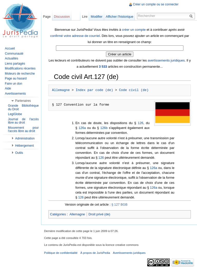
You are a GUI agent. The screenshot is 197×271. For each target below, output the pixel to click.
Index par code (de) (94, 90)
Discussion (62, 16)
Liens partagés (15, 63)
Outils (19, 153)
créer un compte (133, 30)
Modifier (97, 16)
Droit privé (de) (99, 214)
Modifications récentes (20, 68)
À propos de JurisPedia (95, 252)
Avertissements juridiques (129, 252)
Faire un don (13, 83)
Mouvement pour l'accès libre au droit (23, 129)
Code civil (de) (134, 90)
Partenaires (23, 101)
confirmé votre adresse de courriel (75, 36)
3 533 (103, 66)
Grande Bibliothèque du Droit (23, 107)
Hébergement (24, 145)
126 (140, 123)
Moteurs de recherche (20, 73)
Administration (25, 138)
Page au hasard (16, 78)
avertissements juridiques (166, 60)
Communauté (14, 53)
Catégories (58, 214)
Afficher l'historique (119, 16)
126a (82, 128)
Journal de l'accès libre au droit (23, 121)
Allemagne (61, 90)
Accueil (10, 48)
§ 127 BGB (119, 204)
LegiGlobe (15, 114)
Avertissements (15, 93)
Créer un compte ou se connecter (156, 4)
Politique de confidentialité (60, 252)
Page (47, 16)
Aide (8, 88)
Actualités (11, 58)
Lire (84, 16)
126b (103, 128)
